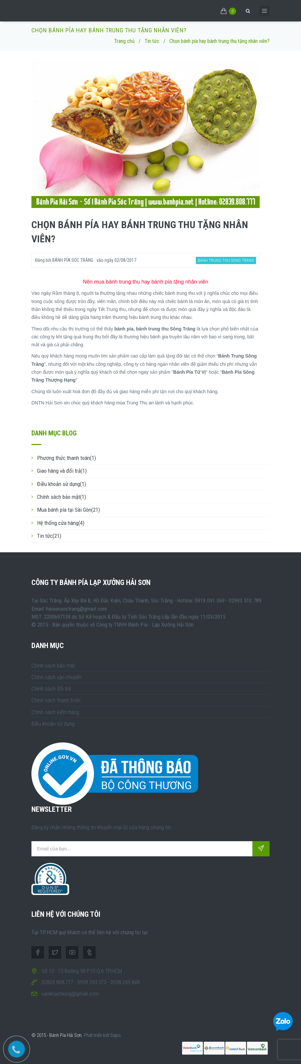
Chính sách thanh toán (55, 700)
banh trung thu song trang (226, 260)
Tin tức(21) (49, 535)
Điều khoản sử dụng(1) (61, 484)
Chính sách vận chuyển (56, 677)
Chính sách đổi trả (51, 688)
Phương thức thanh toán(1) (66, 458)
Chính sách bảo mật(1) (61, 497)
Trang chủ (124, 41)
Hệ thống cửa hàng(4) (60, 523)
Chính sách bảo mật (53, 665)
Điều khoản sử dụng (52, 723)
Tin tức (152, 41)
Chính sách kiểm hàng (55, 712)
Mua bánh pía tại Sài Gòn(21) (68, 509)
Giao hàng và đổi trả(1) (62, 470)
